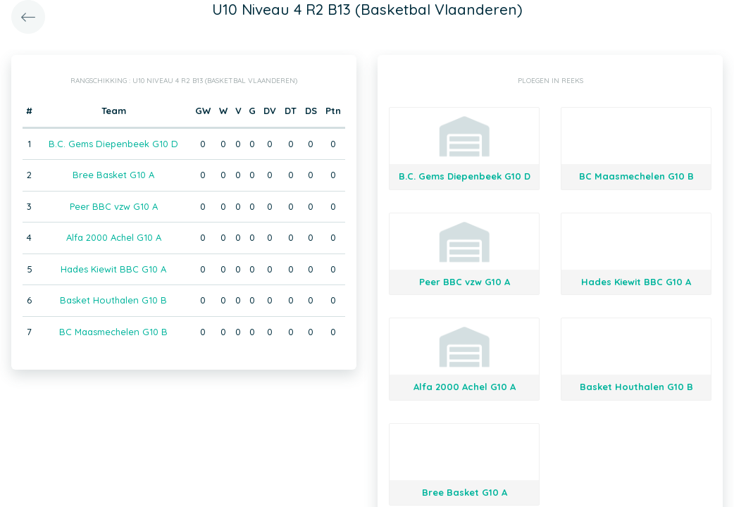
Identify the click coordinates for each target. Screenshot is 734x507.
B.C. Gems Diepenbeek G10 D (113, 143)
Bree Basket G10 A (113, 174)
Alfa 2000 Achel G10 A (113, 237)
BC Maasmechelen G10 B (113, 331)
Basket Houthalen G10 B (113, 300)
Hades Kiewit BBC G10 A (113, 269)
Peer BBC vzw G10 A (114, 206)
